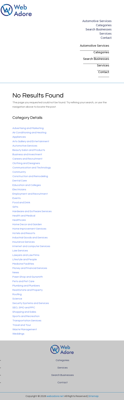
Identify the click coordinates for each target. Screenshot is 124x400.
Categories (104, 25)
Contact (106, 37)
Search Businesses (99, 29)
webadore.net (55, 396)
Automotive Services (97, 21)
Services (105, 33)
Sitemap (93, 396)
